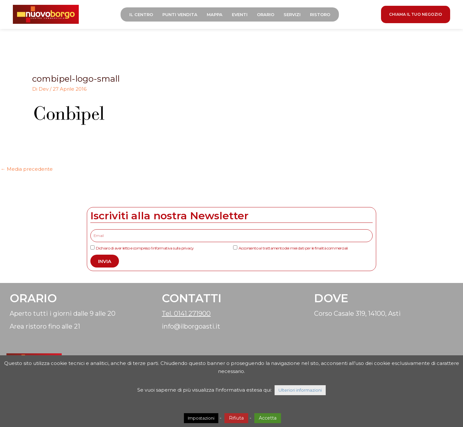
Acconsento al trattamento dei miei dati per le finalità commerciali (293, 248)
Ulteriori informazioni (300, 390)
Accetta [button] (268, 418)
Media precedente (27, 169)
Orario (265, 14)
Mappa (214, 14)
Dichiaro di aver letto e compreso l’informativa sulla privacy (145, 248)
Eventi (240, 14)
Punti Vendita (179, 14)
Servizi (292, 14)
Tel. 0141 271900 (186, 313)
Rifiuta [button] (236, 418)
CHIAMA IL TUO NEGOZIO (415, 14)
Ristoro (320, 14)
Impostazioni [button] (201, 418)
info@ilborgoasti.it (191, 326)
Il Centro (141, 14)
